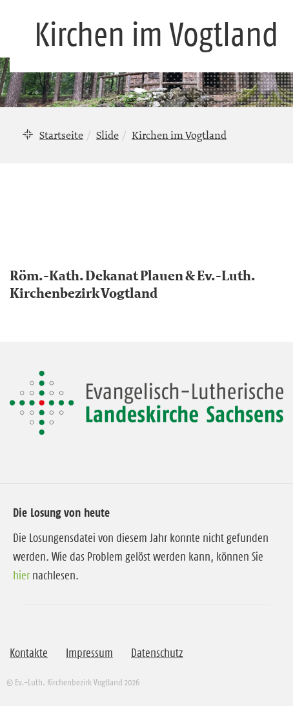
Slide (107, 135)
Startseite (61, 135)
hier (21, 575)
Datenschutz (157, 653)
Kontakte (29, 653)
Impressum (89, 653)
